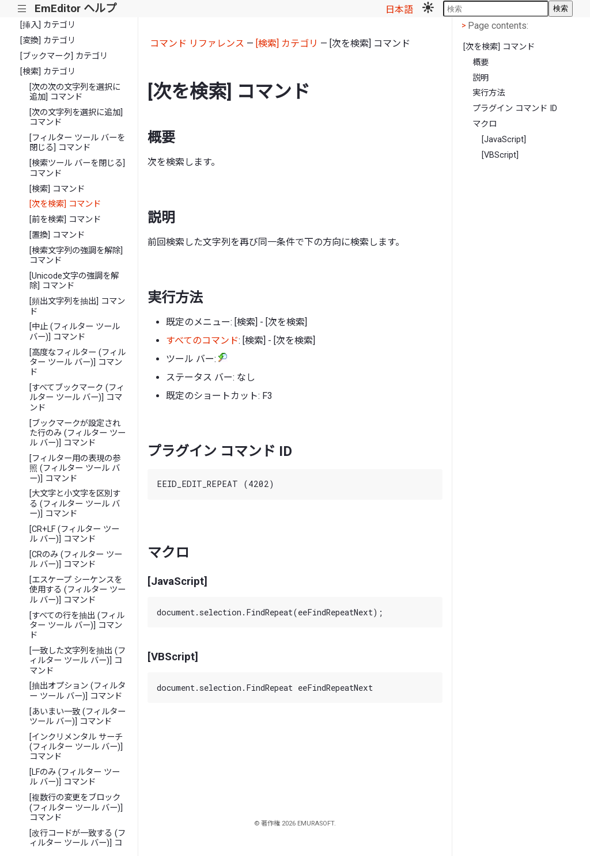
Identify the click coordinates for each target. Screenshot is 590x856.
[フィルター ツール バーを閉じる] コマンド (77, 143)
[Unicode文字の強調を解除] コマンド (74, 281)
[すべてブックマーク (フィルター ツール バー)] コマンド (76, 398)
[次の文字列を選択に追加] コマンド (76, 117)
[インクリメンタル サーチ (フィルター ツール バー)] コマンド (76, 747)
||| (22, 9)
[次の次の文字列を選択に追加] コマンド (74, 92)
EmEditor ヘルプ (75, 8)
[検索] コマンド (57, 189)
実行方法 (488, 93)
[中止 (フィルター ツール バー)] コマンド (74, 331)
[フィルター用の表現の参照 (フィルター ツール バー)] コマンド (74, 469)
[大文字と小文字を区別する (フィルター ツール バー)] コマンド (74, 504)
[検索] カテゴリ (47, 72)
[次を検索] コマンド (65, 204)
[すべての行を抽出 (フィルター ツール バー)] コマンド (76, 626)
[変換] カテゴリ (47, 40)
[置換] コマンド (57, 235)
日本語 (399, 9)
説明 (480, 78)
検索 (560, 8)
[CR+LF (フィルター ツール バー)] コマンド (74, 534)
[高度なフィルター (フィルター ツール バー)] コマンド (77, 363)
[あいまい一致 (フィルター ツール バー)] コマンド (77, 716)
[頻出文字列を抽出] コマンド (77, 306)
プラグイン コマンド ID (514, 108)
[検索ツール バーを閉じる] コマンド (77, 168)
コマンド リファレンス (197, 43)
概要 (480, 62)
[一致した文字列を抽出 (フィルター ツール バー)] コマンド (77, 661)
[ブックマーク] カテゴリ (64, 56)
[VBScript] (500, 155)
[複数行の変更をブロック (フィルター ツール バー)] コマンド (76, 808)
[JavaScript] (504, 139)
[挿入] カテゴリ (47, 25)
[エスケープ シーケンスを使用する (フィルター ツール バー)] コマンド (77, 590)
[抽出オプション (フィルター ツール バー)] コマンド (77, 691)
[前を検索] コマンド (65, 220)
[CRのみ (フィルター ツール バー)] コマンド (75, 559)
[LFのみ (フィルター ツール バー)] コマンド (74, 777)
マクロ (484, 124)
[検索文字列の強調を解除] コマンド (76, 255)
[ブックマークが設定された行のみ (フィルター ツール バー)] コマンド (77, 433)
